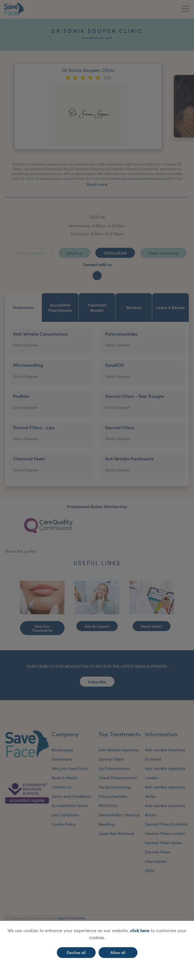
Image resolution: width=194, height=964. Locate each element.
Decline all (76, 952)
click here (139, 930)
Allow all (117, 952)
